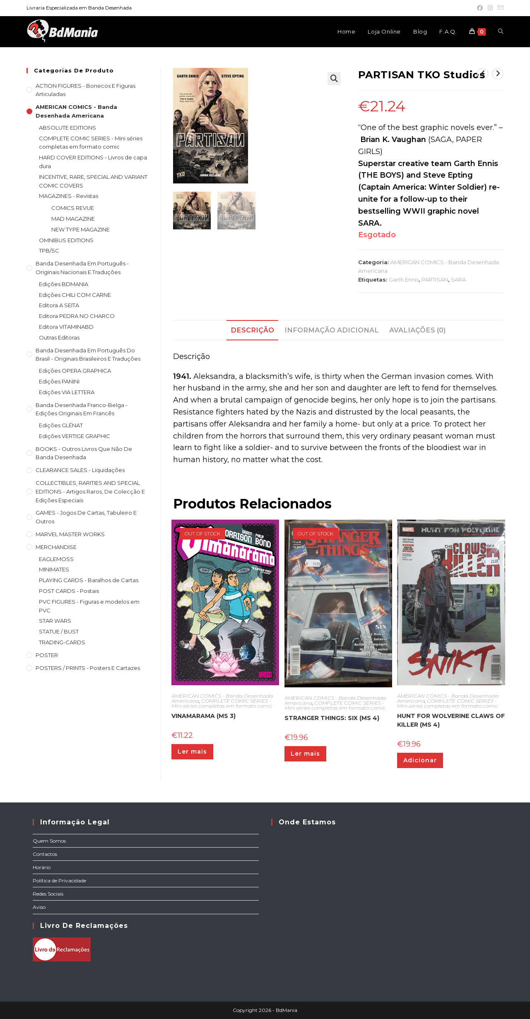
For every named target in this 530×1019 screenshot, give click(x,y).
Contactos (45, 854)
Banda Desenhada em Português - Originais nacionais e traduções (82, 267)
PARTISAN (435, 279)
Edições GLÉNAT (61, 425)
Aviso (39, 907)
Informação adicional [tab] (331, 330)
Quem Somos (49, 841)
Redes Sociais (48, 894)
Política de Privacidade (59, 880)
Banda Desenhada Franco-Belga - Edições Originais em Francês (82, 409)
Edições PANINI (59, 381)
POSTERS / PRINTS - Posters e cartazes (88, 668)
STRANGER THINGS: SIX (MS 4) (331, 718)
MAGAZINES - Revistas (68, 196)
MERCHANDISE (56, 547)
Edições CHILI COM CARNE (75, 294)
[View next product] (498, 73)
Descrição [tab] (252, 330)
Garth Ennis (404, 279)
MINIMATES (54, 569)
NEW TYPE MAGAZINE (80, 229)
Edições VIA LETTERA (66, 392)
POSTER (47, 655)
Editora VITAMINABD (66, 326)
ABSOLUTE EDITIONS (67, 127)
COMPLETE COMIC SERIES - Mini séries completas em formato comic (221, 703)
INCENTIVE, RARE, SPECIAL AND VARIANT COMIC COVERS (93, 181)
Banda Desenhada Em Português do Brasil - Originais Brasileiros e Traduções (88, 354)
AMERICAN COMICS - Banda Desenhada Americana (76, 111)
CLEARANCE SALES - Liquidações (80, 470)
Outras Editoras (59, 337)
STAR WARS (55, 620)
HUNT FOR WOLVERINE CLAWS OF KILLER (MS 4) (451, 720)
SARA (458, 279)
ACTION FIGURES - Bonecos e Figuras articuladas (85, 90)
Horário (42, 867)
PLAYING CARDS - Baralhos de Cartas (88, 580)
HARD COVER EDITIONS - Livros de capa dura (93, 161)
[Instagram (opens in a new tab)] (490, 8)
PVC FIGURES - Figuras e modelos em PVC (89, 606)
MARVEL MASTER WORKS (70, 534)
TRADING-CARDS (62, 642)
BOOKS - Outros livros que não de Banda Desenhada (84, 453)
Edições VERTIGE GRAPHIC (74, 436)
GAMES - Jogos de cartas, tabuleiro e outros (86, 517)
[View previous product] (483, 73)
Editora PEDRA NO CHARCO (77, 316)
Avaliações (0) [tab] (417, 330)
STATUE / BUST (59, 631)
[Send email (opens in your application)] (499, 8)
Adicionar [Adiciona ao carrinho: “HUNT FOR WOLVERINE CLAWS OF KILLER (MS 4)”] (420, 760)
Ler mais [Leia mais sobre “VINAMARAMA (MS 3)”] (192, 751)
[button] (334, 78)
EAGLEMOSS (56, 559)
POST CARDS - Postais (69, 591)
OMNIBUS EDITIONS (66, 240)
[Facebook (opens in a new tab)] (480, 8)
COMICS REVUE (72, 208)
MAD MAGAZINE (73, 218)
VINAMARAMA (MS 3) (203, 716)
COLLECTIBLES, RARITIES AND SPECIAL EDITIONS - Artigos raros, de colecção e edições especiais (90, 491)
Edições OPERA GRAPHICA (75, 370)
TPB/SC (49, 250)
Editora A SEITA (59, 305)
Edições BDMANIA (63, 284)
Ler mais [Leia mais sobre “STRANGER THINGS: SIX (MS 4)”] (305, 753)
